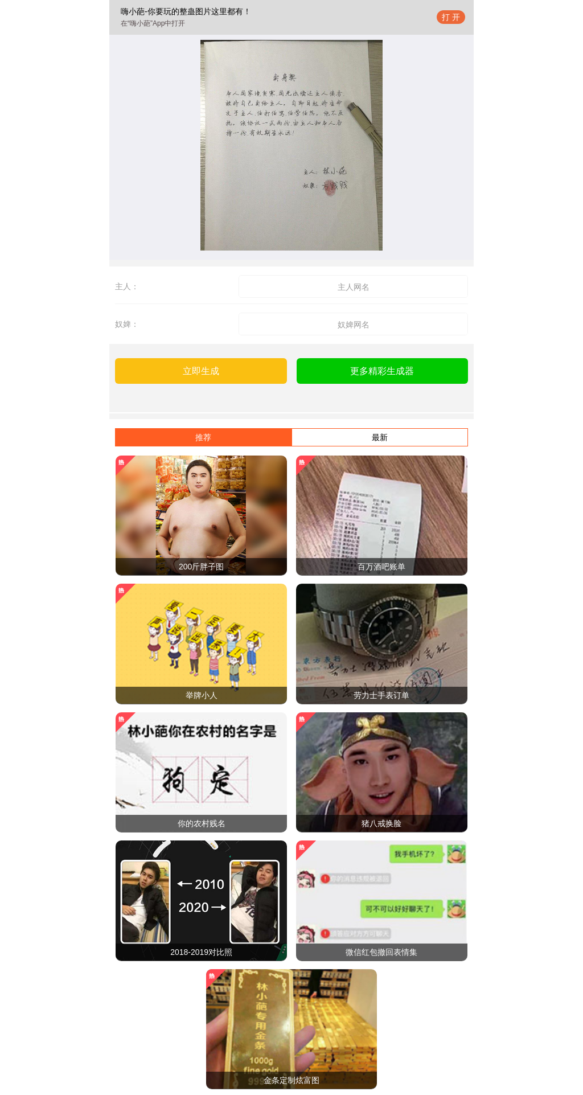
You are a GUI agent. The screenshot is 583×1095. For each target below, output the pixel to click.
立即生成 (201, 371)
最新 (380, 437)
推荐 (203, 437)
